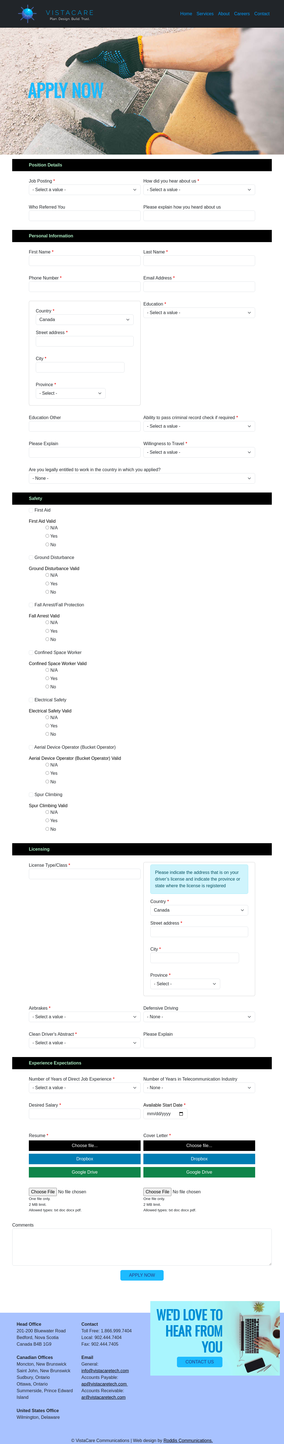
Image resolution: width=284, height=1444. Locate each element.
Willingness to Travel (163, 443)
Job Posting (40, 181)
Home (186, 13)
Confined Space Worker (58, 652)
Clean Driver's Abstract (51, 1034)
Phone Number (44, 278)
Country (43, 311)
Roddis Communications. (188, 1440)
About (224, 13)
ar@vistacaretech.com (104, 1397)
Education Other (45, 417)
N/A (54, 527)
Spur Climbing (48, 794)
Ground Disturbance (54, 557)
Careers (242, 13)
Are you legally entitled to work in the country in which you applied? (95, 469)
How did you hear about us (169, 181)
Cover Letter (155, 1135)
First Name (39, 252)
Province (44, 384)
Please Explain (43, 443)
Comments (23, 1225)
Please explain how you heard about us (182, 207)
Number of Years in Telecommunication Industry (190, 1079)
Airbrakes (38, 1008)
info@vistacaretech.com (105, 1370)
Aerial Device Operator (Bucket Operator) (75, 747)
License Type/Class (48, 865)
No (53, 544)
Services (205, 13)
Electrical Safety (50, 699)
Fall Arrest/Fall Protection (59, 604)
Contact (262, 13)
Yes (53, 536)
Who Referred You (47, 207)
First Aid (42, 510)
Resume (37, 1135)
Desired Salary (43, 1105)
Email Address (157, 278)
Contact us (200, 1362)
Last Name (154, 252)
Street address (50, 332)
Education (153, 304)
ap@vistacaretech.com (105, 1384)
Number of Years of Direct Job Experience (70, 1079)
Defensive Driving (160, 1008)
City (40, 358)
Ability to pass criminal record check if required (189, 417)
